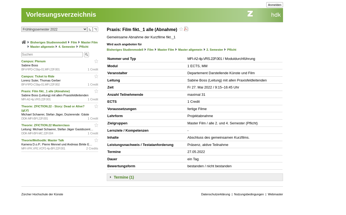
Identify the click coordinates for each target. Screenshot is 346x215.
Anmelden (274, 4)
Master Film (89, 42)
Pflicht (83, 46)
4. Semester (66, 46)
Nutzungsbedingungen (249, 194)
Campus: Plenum (33, 61)
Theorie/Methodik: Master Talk (43, 140)
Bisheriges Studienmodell (48, 42)
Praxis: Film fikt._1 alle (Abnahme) (46, 91)
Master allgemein (42, 46)
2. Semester (215, 49)
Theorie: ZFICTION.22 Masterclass (46, 125)
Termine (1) (124, 177)
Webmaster (275, 194)
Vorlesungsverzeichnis (61, 14)
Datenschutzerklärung (215, 194)
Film (74, 42)
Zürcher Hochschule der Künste (42, 194)
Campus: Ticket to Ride (38, 76)
